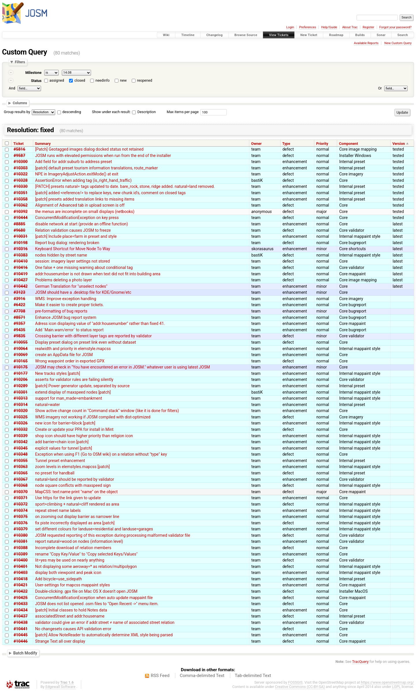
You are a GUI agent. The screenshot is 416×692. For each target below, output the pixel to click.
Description (144, 112)
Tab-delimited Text (253, 675)
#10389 (20, 554)
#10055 (20, 342)
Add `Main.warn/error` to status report (69, 330)
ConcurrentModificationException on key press (77, 217)
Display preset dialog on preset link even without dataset (85, 342)
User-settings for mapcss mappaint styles (72, 585)
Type (286, 143)
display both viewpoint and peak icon (68, 572)
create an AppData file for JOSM (64, 354)
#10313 (20, 398)
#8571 (19, 317)
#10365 (20, 473)
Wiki (166, 35)
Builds (360, 35)
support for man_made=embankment (68, 398)
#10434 (20, 610)
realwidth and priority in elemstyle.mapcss (73, 348)
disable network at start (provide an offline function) (81, 224)
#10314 (20, 404)
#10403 (20, 572)
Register (368, 27)
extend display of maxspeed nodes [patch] (73, 392)
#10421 (20, 585)
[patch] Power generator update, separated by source (82, 386)
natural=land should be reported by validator (74, 479)
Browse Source (246, 35)
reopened (144, 80)
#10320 (20, 410)
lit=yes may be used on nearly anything (70, 560)
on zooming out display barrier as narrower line (77, 516)
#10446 (20, 641)
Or (380, 88)
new (123, 80)
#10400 (20, 560)
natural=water (47, 404)
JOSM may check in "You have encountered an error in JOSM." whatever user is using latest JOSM (122, 367)
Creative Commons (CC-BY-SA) (300, 686)
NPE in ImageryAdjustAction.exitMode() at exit (76, 174)
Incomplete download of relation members (73, 547)
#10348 (20, 454)
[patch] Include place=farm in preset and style (76, 236)
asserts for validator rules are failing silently (74, 379)
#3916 (19, 298)
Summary (43, 143)
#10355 (20, 460)
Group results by (17, 112)
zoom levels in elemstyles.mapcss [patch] (72, 466)
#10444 (20, 217)
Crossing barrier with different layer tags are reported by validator (93, 336)
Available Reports (366, 43)
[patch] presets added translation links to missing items (85, 199)
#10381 (20, 541)
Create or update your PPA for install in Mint (74, 429)
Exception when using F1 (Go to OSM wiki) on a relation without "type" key (101, 454)
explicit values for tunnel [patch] (63, 448)
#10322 (20, 174)
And (12, 88)
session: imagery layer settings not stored (72, 261)
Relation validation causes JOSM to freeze (73, 230)
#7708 (19, 311)
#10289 (20, 386)
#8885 (19, 224)
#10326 (20, 423)
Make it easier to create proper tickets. (69, 304)
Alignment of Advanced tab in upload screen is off (80, 205)
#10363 (20, 466)
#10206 (20, 379)
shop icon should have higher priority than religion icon (84, 435)
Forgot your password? (395, 27)
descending (71, 112)
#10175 (20, 367)
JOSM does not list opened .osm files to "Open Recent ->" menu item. (97, 603)
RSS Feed (160, 675)
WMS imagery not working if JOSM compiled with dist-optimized (93, 417)
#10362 (20, 205)
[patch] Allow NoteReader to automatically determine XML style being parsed (104, 635)
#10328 (20, 180)
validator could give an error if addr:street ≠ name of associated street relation (104, 622)
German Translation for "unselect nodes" (71, 286)
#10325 (20, 417)
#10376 (20, 523)
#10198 (20, 242)
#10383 (20, 255)
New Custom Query (398, 43)
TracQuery (360, 661)
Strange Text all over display (60, 641)
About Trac (350, 27)
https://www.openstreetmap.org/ (387, 682)
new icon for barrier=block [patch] (65, 423)
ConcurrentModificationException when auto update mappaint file (94, 597)
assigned (56, 80)
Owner (256, 143)
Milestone (33, 72)
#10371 (20, 497)
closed (80, 80)
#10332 (20, 429)
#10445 (20, 635)
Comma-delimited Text (202, 675)
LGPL (396, 686)
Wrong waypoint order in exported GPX (70, 361)
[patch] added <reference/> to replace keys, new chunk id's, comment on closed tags (110, 192)
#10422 (20, 591)
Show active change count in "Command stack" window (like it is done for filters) (107, 410)
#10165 (20, 361)
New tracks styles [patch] (57, 373)
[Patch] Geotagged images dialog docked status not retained (89, 149)
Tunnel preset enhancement (60, 460)
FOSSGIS (295, 682)
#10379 (20, 529)
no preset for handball (55, 473)
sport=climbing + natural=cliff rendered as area (77, 504)
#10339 (20, 435)
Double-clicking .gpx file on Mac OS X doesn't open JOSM (86, 591)
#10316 (20, 248)
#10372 (20, 504)
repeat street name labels (58, 510)
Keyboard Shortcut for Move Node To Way (72, 248)
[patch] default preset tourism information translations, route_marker (96, 168)
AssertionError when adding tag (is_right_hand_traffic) (83, 180)
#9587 (19, 155)
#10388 (20, 547)
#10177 (20, 373)
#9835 (19, 336)
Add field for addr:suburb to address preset (73, 161)
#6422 (19, 304)
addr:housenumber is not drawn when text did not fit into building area (98, 274)
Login (290, 27)
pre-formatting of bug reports (61, 311)
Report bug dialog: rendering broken (67, 242)
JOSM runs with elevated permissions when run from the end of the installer (103, 155)
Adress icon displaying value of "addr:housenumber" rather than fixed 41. (100, 323)
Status (36, 80)
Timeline (187, 35)
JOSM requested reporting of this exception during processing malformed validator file (112, 535)
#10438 (20, 622)
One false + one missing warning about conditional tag (84, 267)
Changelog (214, 35)
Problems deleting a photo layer (63, 280)
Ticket (18, 143)
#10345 (20, 448)
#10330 (20, 186)
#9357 (19, 323)
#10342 (20, 441)
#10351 (20, 192)
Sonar (381, 35)
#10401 (20, 566)
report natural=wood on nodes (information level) (79, 541)
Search (402, 35)
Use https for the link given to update (68, 497)
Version (398, 143)
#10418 (20, 579)
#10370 (20, 491)
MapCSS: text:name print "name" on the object (76, 491)
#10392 (20, 211)
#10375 (20, 516)
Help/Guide (329, 27)
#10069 (20, 354)
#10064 (20, 348)
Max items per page (183, 112)
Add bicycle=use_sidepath (58, 579)
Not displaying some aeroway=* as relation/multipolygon (86, 566)
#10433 (20, 603)
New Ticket (308, 35)
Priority (322, 143)
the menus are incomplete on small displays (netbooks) (85, 211)
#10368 (20, 485)
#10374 (20, 510)
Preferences (307, 27)
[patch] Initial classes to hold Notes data (71, 610)
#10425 (20, 597)
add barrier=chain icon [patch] (62, 441)
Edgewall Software (60, 686)
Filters (20, 62)
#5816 (19, 149)
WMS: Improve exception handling (65, 298)
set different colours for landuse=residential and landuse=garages (94, 529)
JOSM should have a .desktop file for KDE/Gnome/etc (83, 292)
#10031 (20, 236)
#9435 (19, 330)
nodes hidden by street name (61, 255)
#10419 (20, 274)
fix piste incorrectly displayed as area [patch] (75, 523)
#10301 (20, 392)
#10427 (20, 280)
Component (348, 143)
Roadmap (336, 35)
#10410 (20, 261)
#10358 (20, 199)
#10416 (20, 267)
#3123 (19, 292)
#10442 (20, 286)
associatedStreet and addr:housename (70, 616)
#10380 (20, 535)
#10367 (20, 479)
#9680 (19, 230)
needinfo (102, 80)
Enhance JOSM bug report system (65, 317)
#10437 (20, 616)
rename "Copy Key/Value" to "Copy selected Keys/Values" (86, 554)
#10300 (20, 161)
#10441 (20, 628)
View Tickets (278, 35)
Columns (20, 103)
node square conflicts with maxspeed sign (73, 485)
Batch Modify (25, 653)
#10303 (20, 168)
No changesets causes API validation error (73, 628)
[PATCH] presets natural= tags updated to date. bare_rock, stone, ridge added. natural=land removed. (125, 186)
